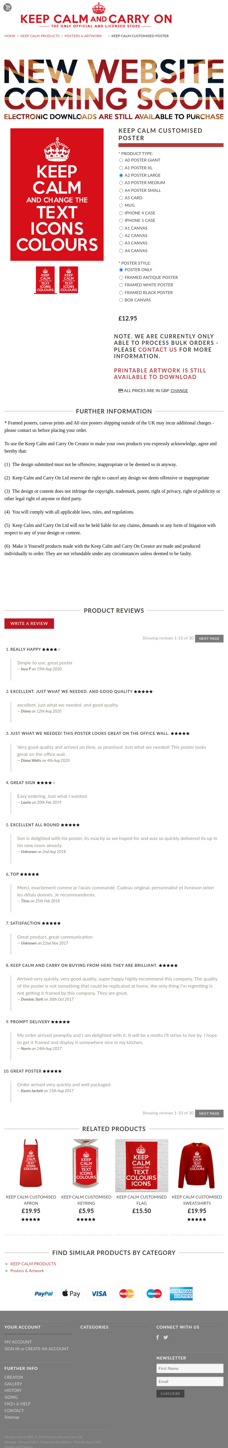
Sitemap (11, 1416)
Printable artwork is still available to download (160, 373)
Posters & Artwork (83, 36)
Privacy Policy (28, 1442)
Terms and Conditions (56, 1442)
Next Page (209, 638)
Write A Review (29, 623)
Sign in (12, 1348)
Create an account (47, 1348)
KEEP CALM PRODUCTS (40, 36)
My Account (18, 1341)
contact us (157, 349)
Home (9, 36)
